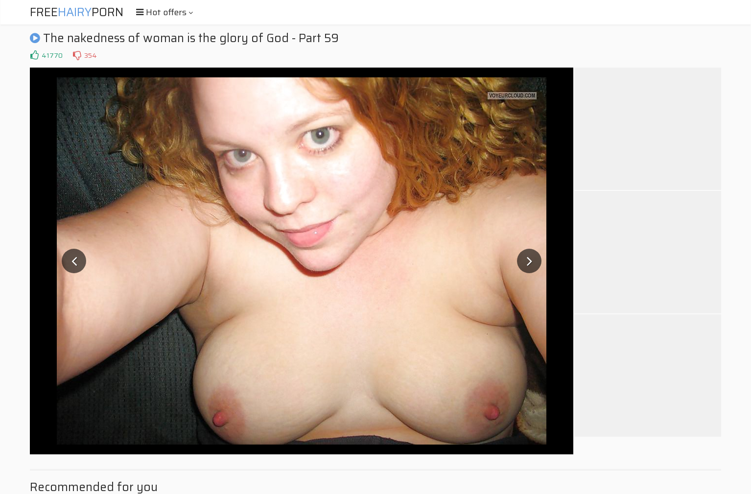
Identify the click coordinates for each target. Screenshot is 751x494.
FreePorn (76, 12)
